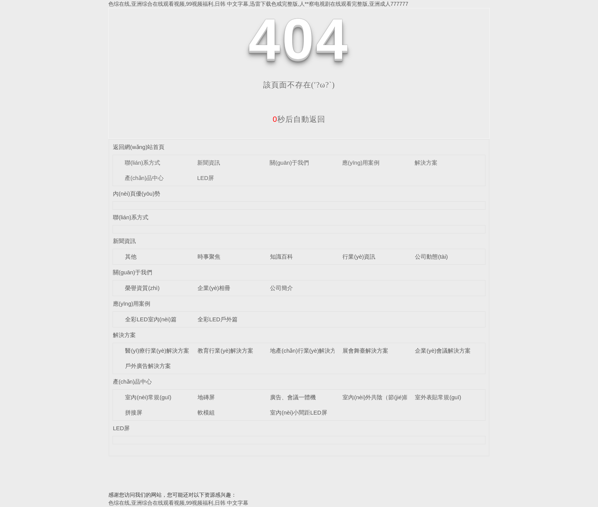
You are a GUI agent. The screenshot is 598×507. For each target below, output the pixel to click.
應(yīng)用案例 (360, 162)
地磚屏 (206, 397)
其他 (131, 256)
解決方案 (426, 162)
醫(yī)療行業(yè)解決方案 (157, 350)
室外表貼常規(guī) (438, 397)
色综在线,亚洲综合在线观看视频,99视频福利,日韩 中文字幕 (178, 503)
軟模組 (206, 412)
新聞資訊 (208, 162)
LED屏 (205, 178)
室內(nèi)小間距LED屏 (298, 412)
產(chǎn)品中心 (144, 178)
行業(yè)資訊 (358, 256)
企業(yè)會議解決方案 (443, 350)
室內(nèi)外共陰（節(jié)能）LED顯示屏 (392, 397)
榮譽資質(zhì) (142, 288)
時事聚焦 (209, 256)
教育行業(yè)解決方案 (225, 350)
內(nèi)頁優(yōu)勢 (136, 193)
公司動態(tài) (431, 256)
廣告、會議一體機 (293, 397)
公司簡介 (281, 288)
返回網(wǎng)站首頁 (139, 147)
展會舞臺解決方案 (365, 350)
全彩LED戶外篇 (217, 319)
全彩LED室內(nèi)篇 (150, 319)
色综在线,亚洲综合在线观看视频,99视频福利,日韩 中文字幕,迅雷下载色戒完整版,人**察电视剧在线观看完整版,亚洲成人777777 (258, 4)
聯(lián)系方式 (142, 162)
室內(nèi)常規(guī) (148, 397)
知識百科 (281, 256)
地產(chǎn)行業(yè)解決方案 (306, 350)
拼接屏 (133, 412)
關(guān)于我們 (289, 162)
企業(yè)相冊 (214, 288)
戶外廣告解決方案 (148, 366)
